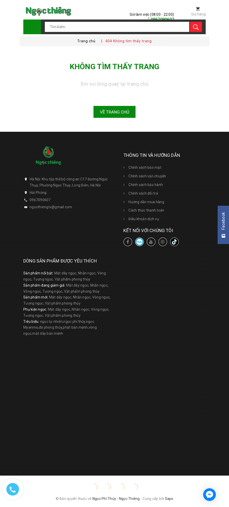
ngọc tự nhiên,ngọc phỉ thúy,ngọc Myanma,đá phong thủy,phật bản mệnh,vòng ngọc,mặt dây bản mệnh (60, 328)
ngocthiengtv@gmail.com (51, 207)
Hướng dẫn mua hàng (146, 202)
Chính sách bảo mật (144, 167)
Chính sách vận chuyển (147, 176)
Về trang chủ (114, 112)
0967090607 (40, 200)
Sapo (169, 499)
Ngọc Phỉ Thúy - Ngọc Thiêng (116, 499)
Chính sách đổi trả (143, 193)
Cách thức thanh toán (146, 210)
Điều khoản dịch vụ (143, 219)
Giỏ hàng (198, 14)
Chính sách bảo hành (145, 185)
